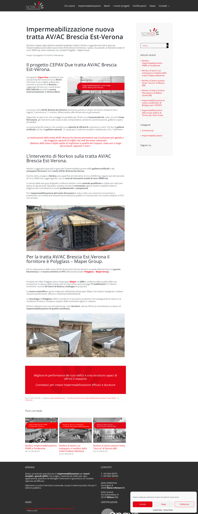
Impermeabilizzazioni (57, 398)
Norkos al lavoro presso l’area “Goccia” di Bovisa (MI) (109, 447)
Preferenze (184, 504)
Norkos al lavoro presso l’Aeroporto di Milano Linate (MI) (153, 93)
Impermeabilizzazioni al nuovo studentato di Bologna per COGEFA (153, 103)
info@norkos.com (109, 478)
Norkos (103, 398)
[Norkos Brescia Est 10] (42, 335)
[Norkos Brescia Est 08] (108, 335)
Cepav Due (43, 77)
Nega (163, 504)
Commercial (147, 130)
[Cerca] (167, 45)
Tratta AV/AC (111, 398)
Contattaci (42, 385)
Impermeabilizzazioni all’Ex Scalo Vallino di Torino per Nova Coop (152, 112)
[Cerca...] (153, 45)
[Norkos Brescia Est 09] (75, 335)
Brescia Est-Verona (77, 398)
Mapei (73, 281)
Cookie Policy (157, 510)
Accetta (143, 504)
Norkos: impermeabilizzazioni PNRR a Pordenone (41, 447)
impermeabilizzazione (92, 398)
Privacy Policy (168, 510)
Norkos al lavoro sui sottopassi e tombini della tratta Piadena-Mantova (73, 448)
